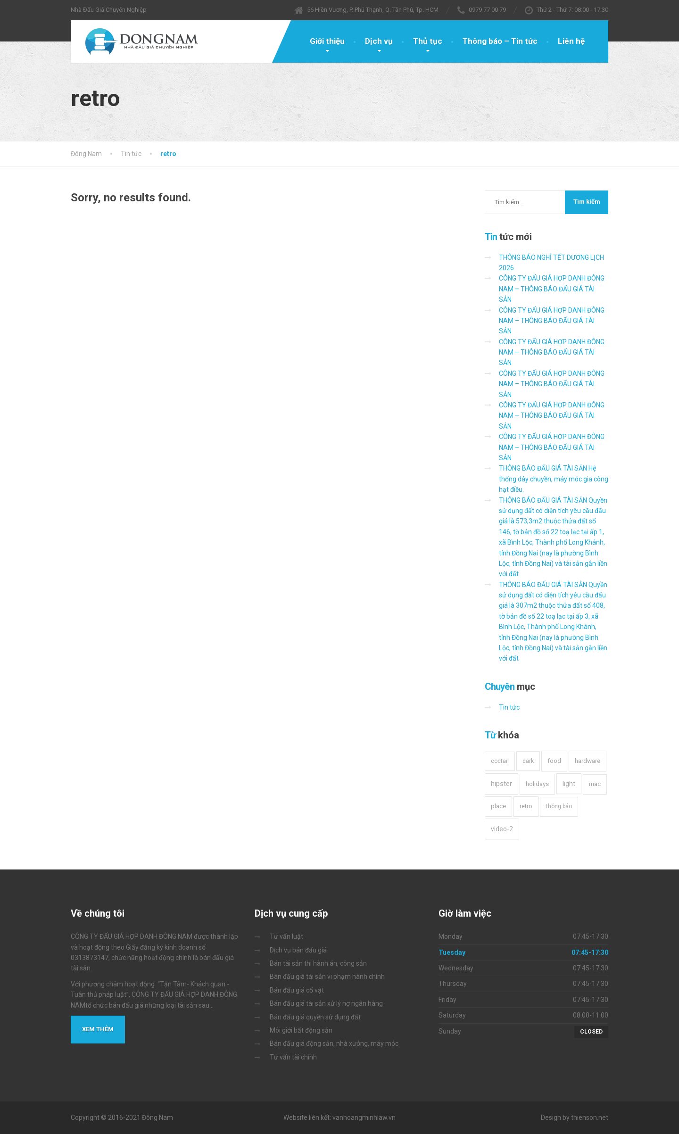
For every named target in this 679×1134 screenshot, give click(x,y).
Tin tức (509, 707)
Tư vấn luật (286, 936)
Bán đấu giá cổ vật (297, 990)
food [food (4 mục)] (554, 760)
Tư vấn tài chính (293, 1057)
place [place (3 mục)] (498, 806)
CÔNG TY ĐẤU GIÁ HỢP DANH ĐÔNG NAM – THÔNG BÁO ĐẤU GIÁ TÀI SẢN (551, 288)
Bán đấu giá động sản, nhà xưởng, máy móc (334, 1043)
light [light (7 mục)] (569, 783)
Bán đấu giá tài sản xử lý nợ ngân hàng (326, 1003)
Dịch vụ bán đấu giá (298, 950)
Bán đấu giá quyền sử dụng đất (315, 1017)
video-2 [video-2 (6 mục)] (502, 829)
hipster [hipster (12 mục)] (501, 783)
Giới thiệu (327, 41)
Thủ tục (427, 41)
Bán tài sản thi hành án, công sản (318, 963)
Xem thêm (98, 1029)
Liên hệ (571, 41)
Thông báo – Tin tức (500, 41)
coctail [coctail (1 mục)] (500, 761)
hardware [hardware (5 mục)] (587, 760)
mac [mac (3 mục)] (595, 783)
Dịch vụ (379, 41)
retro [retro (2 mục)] (526, 806)
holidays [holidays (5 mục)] (537, 783)
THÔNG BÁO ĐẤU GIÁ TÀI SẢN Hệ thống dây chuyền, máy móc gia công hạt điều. (553, 478)
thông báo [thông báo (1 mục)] (559, 806)
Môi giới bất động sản (301, 1030)
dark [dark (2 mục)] (528, 760)
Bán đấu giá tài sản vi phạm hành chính (327, 976)
